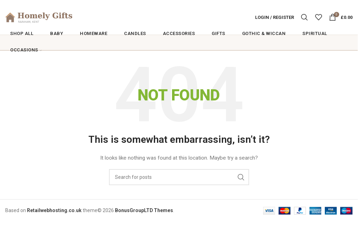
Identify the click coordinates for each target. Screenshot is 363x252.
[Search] (304, 18)
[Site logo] (49, 18)
